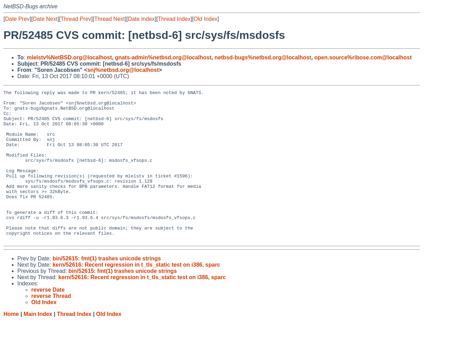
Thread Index (174, 19)
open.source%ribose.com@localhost (363, 57)
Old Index (205, 19)
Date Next (45, 19)
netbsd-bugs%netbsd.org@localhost (263, 57)
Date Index (141, 19)
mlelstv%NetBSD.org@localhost (69, 57)
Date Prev (17, 19)
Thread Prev (76, 19)
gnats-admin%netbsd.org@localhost (163, 57)
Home (11, 344)
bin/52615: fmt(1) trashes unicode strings (106, 289)
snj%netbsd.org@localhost (123, 70)
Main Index (38, 344)
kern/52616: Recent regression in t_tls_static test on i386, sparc (136, 295)
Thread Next (109, 19)
